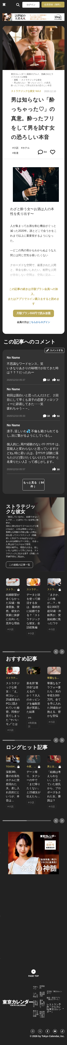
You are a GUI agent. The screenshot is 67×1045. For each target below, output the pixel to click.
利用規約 (42, 987)
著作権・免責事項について (42, 1004)
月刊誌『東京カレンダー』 (54, 992)
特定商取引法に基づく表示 (42, 1014)
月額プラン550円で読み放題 (33, 313)
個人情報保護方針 (42, 994)
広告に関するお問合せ (35, 1003)
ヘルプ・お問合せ (35, 995)
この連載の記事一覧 (19, 564)
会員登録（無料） (53, 4)
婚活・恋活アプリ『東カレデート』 (53, 998)
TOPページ (35, 988)
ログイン (31, 4)
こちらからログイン (39, 322)
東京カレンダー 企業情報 (36, 1013)
